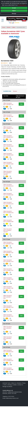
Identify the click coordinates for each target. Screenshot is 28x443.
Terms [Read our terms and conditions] (5, 384)
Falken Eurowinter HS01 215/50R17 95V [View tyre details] (8, 278)
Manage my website (7, 386)
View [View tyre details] (21, 104)
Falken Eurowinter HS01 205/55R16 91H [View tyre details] (8, 185)
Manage (14, 13)
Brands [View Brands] (8, 27)
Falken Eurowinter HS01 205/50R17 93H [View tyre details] (8, 243)
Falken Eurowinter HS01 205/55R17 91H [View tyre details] (8, 260)
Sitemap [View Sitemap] (10, 384)
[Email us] (12, 398)
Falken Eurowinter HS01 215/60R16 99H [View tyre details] (8, 220)
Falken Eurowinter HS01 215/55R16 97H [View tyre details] (8, 203)
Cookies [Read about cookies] (15, 384)
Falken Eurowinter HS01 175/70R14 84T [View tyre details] (8, 115)
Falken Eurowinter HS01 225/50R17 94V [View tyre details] (8, 287)
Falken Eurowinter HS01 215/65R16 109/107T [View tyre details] (7, 230)
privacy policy (22, 5)
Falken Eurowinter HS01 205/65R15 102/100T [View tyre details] (7, 173)
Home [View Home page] (3, 27)
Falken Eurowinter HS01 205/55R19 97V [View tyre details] (8, 351)
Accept (14, 8)
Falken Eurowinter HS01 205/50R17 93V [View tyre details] (8, 251)
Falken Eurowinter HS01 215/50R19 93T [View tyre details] (8, 359)
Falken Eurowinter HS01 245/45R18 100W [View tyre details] (7, 338)
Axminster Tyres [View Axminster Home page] (6, 383)
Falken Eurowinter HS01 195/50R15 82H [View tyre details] (8, 145)
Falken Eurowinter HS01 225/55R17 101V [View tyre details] (7, 297)
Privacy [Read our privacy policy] (23, 383)
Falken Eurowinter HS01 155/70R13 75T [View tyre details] (8, 103)
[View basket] (23, 20)
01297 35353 (11, 396)
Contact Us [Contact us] (20, 384)
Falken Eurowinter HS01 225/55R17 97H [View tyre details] (8, 306)
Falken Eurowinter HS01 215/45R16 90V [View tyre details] (8, 194)
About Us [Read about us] (14, 383)
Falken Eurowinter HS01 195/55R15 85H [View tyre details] (8, 154)
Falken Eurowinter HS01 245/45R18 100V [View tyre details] (7, 328)
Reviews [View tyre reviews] (15, 91)
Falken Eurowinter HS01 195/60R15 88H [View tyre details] (8, 163)
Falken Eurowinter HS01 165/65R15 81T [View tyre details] (8, 136)
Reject (14, 10)
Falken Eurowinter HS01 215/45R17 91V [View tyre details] (8, 269)
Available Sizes (7, 91)
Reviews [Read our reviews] (19, 383)
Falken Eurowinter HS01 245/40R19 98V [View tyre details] (8, 368)
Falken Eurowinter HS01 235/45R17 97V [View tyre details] (8, 315)
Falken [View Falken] (13, 27)
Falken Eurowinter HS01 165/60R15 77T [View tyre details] (8, 127)
